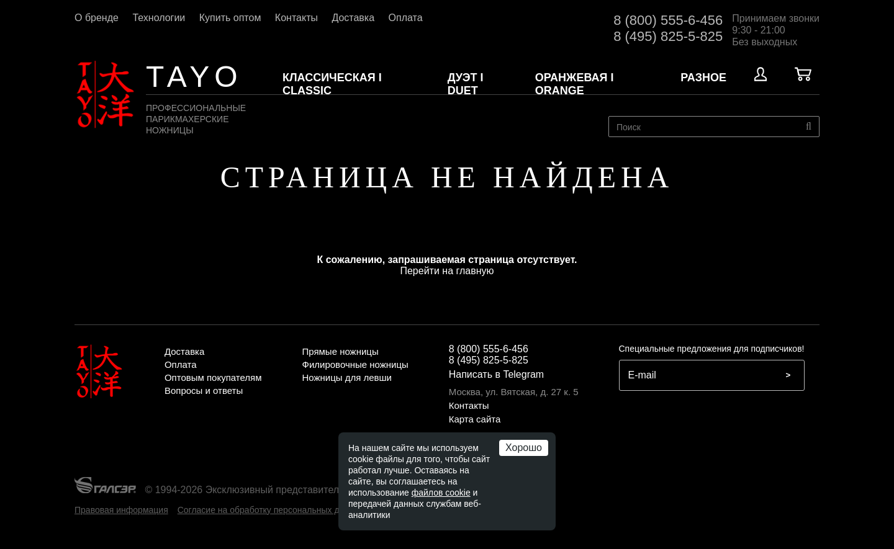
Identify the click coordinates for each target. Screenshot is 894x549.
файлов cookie (441, 493)
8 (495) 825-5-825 (668, 36)
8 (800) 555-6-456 (668, 20)
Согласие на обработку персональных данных (271, 510)
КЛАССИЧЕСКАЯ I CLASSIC (332, 84)
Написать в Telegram (496, 374)
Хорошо (523, 447)
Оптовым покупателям (213, 377)
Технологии (159, 17)
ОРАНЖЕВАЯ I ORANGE (574, 84)
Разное (703, 77)
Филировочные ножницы (355, 364)
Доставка (354, 17)
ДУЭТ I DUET (466, 84)
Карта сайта (475, 419)
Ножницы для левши (347, 377)
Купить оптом (231, 17)
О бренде (97, 17)
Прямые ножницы (340, 351)
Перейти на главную (447, 271)
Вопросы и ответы (204, 390)
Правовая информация (121, 510)
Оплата (406, 17)
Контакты (298, 17)
